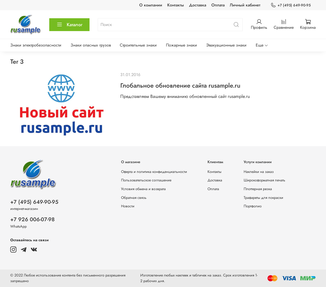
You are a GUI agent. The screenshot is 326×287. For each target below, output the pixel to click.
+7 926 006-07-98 (32, 219)
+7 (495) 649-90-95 (291, 5)
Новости (127, 206)
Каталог (69, 24)
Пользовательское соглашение (146, 180)
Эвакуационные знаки (226, 45)
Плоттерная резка (258, 188)
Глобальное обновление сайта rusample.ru (180, 85)
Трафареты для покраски (263, 197)
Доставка (197, 5)
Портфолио (253, 206)
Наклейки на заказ (259, 171)
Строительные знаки (138, 45)
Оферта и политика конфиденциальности (154, 171)
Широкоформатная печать (264, 180)
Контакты (175, 5)
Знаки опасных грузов (91, 45)
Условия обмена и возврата (143, 188)
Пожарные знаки (181, 45)
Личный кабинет (245, 5)
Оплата (218, 5)
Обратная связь (133, 197)
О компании (150, 5)
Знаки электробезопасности (35, 45)
